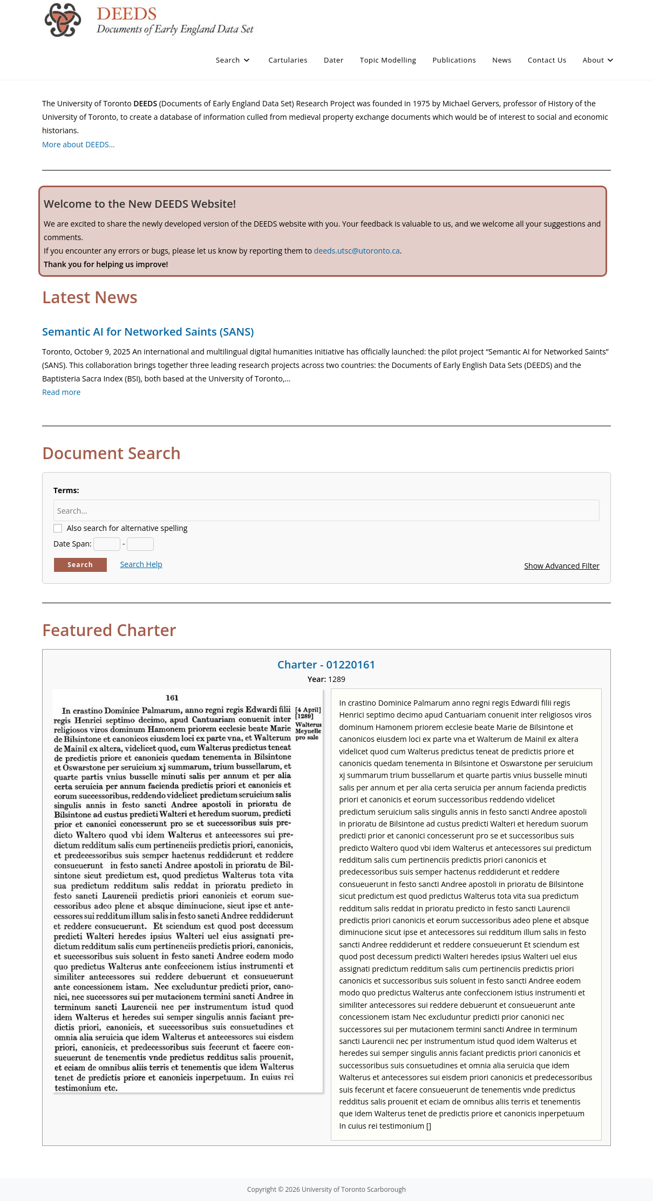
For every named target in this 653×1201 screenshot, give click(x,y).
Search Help (141, 564)
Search (80, 564)
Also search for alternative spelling (127, 528)
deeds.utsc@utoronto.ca (357, 250)
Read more (61, 392)
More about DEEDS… (78, 144)
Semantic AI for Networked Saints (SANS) (148, 331)
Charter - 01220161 (326, 664)
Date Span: (72, 543)
